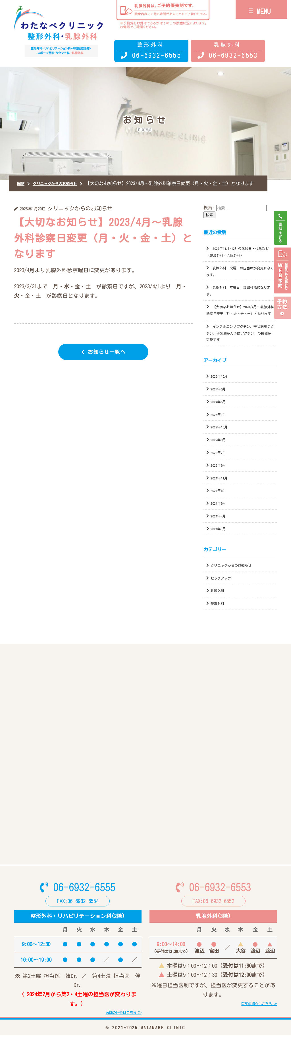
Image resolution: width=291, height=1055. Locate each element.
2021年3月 (220, 540)
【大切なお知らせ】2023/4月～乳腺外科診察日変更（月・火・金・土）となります (238, 318)
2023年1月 (220, 426)
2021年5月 (220, 515)
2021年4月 (220, 527)
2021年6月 (220, 502)
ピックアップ (223, 589)
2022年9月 (220, 451)
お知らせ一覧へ (107, 358)
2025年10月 (221, 388)
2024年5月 (220, 413)
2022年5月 (220, 476)
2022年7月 (220, 464)
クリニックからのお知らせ (236, 576)
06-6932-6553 (233, 55)
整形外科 (219, 615)
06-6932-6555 (156, 55)
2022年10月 (221, 438)
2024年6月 (220, 400)
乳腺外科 (219, 602)
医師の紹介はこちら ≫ (118, 1031)
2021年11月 (221, 489)
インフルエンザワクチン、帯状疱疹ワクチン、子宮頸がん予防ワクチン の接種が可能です (239, 344)
